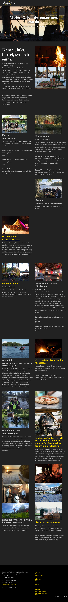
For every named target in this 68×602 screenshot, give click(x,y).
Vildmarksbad (39, 581)
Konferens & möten (41, 593)
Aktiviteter (38, 579)
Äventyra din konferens (47, 522)
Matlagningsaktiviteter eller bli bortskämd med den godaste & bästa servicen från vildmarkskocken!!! (50, 442)
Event (37, 584)
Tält (36, 582)
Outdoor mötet (10, 283)
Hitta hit (37, 574)
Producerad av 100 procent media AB (59, 596)
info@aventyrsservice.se (9, 584)
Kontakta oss (39, 575)
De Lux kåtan (9, 236)
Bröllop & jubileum (40, 591)
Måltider (37, 595)
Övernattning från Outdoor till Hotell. (49, 361)
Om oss (37, 572)
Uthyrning (38, 589)
